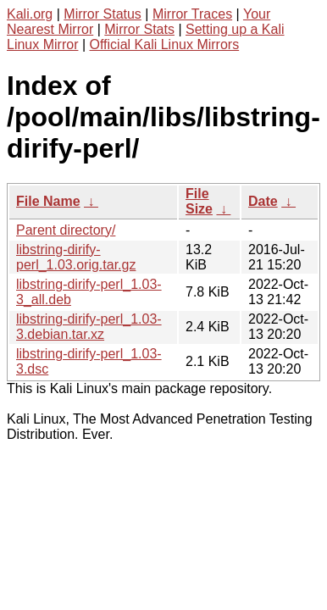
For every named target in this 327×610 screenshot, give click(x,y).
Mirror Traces (192, 14)
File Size (199, 201)
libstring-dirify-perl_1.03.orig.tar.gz (76, 257)
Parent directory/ (65, 230)
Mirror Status (102, 14)
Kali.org (30, 14)
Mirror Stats (139, 29)
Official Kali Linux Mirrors (165, 44)
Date (263, 201)
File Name (48, 201)
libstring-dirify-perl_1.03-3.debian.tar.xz (89, 326)
